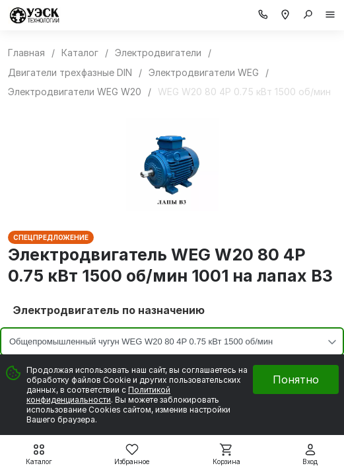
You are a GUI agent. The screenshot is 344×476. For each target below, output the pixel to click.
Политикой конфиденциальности (98, 395)
